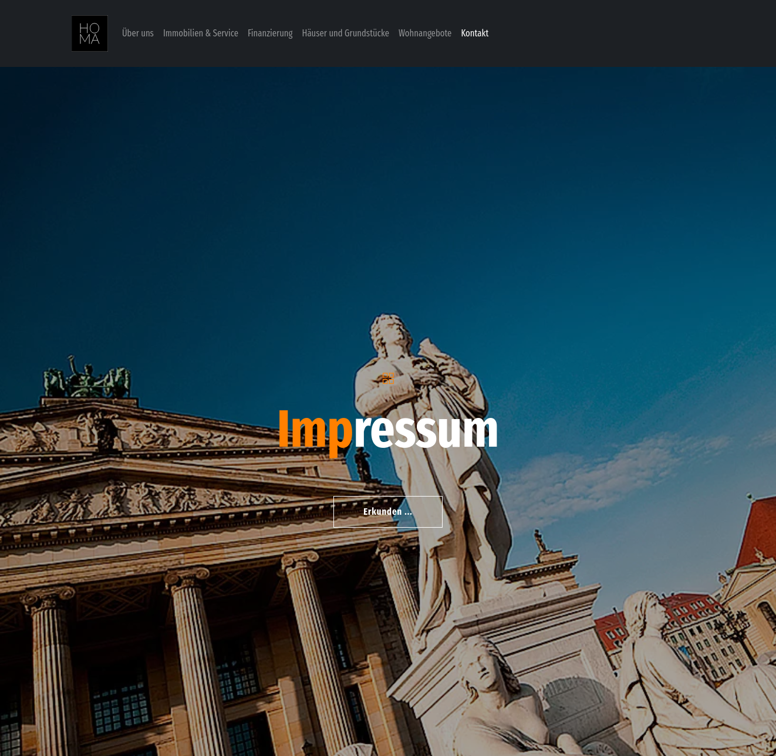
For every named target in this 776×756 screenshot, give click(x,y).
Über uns (138, 33)
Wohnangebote (425, 33)
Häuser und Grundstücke (345, 33)
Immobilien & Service (200, 33)
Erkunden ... (388, 511)
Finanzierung (270, 33)
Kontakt (474, 33)
